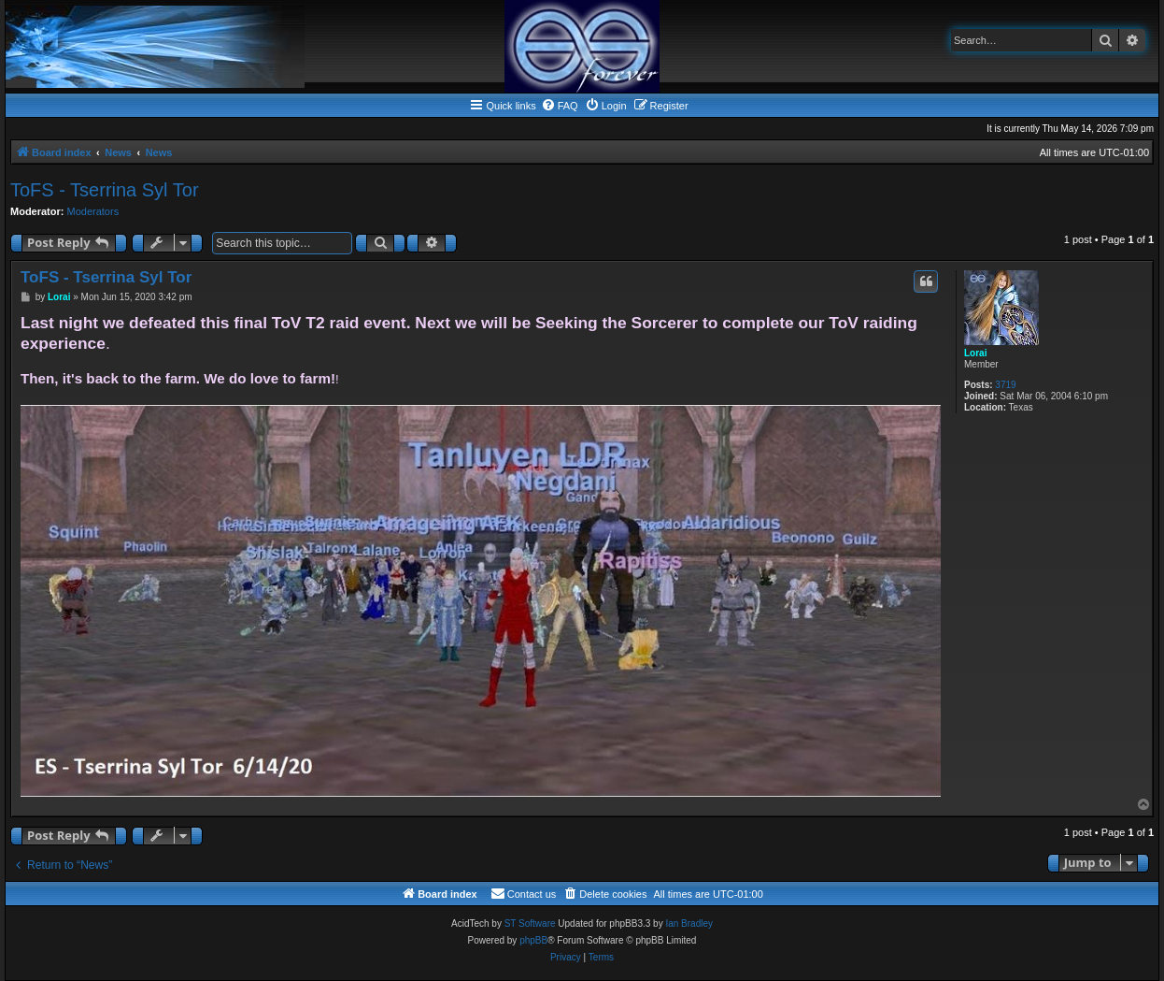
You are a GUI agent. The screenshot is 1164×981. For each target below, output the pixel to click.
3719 (1005, 385)
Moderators (93, 211)
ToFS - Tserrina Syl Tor (104, 190)
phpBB (533, 940)
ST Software (530, 923)
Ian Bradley (689, 923)
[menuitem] (559, 105)
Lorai (975, 353)
